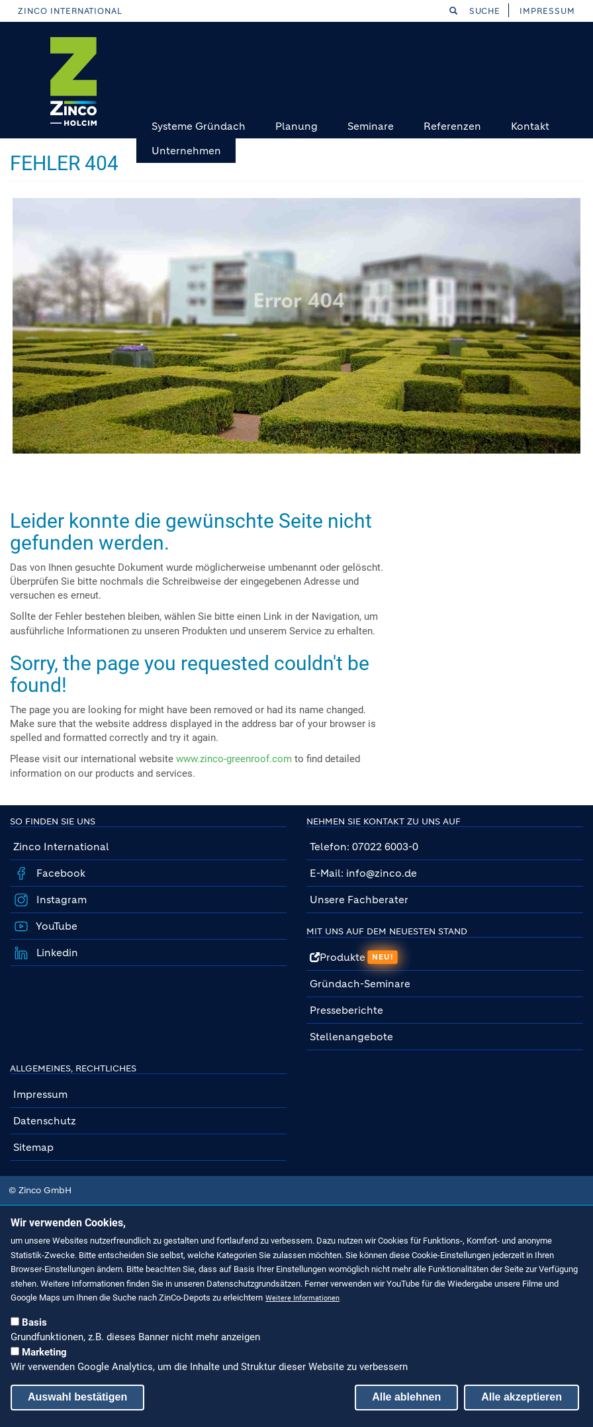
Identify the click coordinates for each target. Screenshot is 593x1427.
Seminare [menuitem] (370, 126)
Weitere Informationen (302, 1298)
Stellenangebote (353, 1036)
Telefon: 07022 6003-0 (364, 846)
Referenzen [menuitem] (452, 126)
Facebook (59, 873)
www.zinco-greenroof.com (234, 759)
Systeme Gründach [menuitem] (199, 126)
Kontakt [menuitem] (530, 126)
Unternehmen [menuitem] (186, 150)
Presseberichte (346, 1010)
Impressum (547, 11)
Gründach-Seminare (360, 983)
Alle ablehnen (406, 1396)
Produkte (354, 957)
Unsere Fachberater (359, 899)
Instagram (60, 899)
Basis (34, 1322)
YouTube (55, 926)
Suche (475, 11)
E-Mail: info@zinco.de (363, 873)
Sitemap (33, 1147)
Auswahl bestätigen (77, 1396)
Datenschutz (44, 1120)
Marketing (44, 1352)
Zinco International (70, 11)
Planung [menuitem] (296, 126)
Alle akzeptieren (521, 1396)
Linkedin (56, 952)
